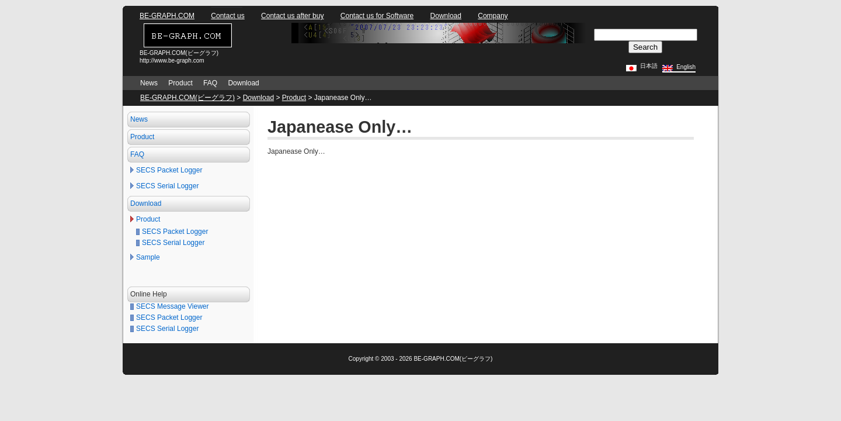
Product (180, 83)
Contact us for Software (376, 16)
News (149, 83)
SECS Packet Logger (169, 170)
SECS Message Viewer (172, 306)
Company (493, 16)
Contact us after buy (292, 16)
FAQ (210, 83)
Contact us (227, 16)
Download (445, 16)
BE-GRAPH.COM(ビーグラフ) (187, 98)
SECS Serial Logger (167, 186)
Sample (148, 257)
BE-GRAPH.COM (167, 16)
